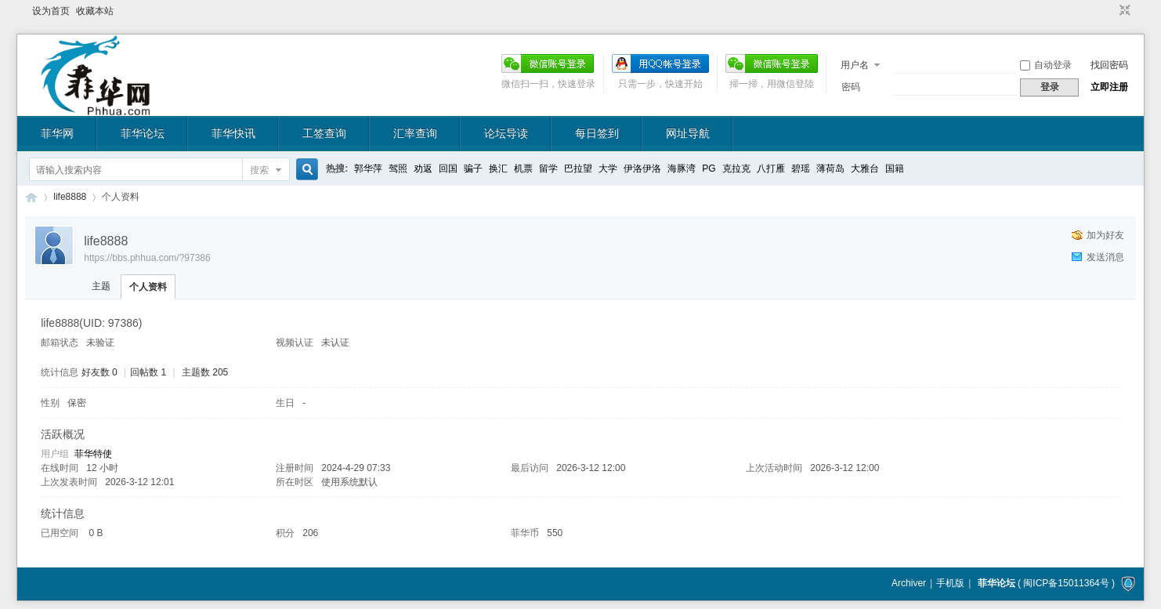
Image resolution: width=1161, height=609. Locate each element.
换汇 (498, 168)
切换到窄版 (1123, 11)
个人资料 (148, 286)
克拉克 (736, 168)
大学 (608, 168)
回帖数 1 (148, 372)
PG (708, 168)
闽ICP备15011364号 (1066, 583)
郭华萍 (368, 168)
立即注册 (1109, 87)
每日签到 (597, 133)
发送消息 (1105, 257)
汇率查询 (415, 133)
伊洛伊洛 (642, 168)
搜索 (259, 170)
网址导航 (688, 133)
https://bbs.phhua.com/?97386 (147, 257)
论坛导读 (506, 133)
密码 (850, 87)
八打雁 (771, 168)
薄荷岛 (830, 168)
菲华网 (57, 133)
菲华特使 (93, 453)
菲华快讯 (233, 133)
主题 (101, 286)
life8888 (69, 196)
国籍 (894, 168)
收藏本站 (95, 10)
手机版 (950, 583)
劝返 (423, 168)
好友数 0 (99, 372)
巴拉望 (578, 168)
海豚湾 (681, 168)
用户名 (855, 65)
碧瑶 (800, 168)
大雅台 (865, 168)
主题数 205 (205, 372)
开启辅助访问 (1110, 11)
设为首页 (51, 10)
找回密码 (1109, 65)
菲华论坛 (143, 133)
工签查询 (324, 133)
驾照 (398, 168)
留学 (548, 168)
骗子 (473, 168)
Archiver (909, 583)
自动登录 (1046, 65)
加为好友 (1105, 235)
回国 (448, 168)
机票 (523, 168)
